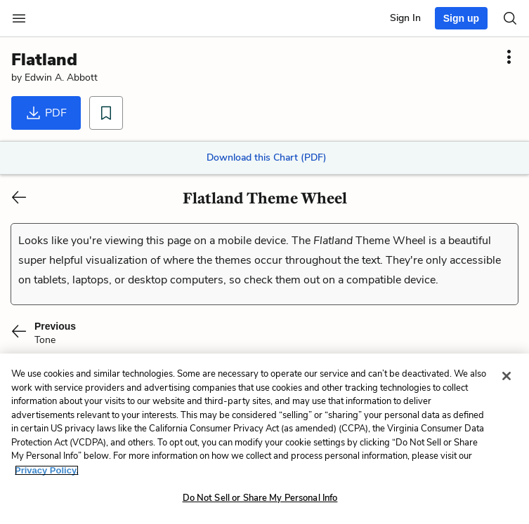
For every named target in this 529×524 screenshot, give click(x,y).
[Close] (506, 376)
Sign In (405, 18)
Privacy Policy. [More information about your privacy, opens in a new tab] (47, 470)
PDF (46, 113)
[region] (264, 439)
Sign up (461, 18)
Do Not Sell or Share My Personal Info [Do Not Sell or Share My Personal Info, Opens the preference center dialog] (260, 498)
